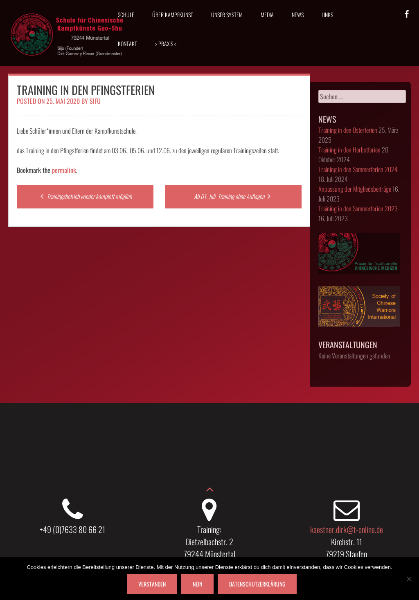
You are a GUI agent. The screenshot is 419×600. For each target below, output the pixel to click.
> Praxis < (165, 43)
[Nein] (409, 579)
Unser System (227, 14)
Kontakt (127, 43)
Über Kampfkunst (172, 14)
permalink (64, 170)
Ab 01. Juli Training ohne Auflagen (233, 196)
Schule (126, 14)
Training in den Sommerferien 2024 (358, 169)
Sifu (95, 101)
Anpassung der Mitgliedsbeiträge (354, 189)
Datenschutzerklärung (257, 584)
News (298, 14)
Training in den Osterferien (347, 130)
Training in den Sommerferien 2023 (358, 208)
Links (327, 14)
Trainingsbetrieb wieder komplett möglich (85, 196)
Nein (197, 584)
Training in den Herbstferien (349, 149)
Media (267, 14)
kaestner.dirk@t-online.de (346, 529)
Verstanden (152, 584)
